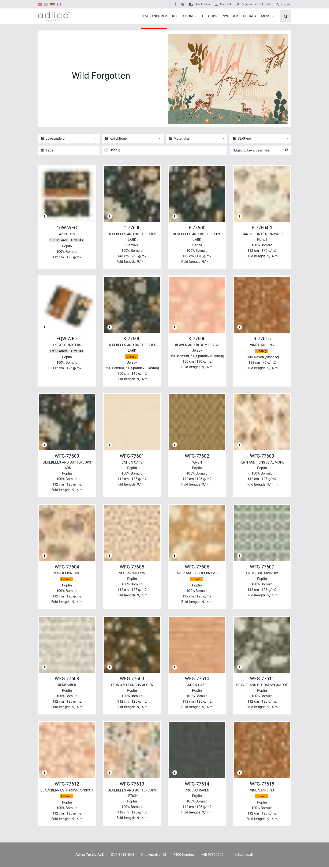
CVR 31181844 (122, 855)
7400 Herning (183, 855)
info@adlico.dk (242, 855)
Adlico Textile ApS (89, 855)
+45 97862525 (212, 855)
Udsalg (115, 160)
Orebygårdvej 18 (153, 855)
